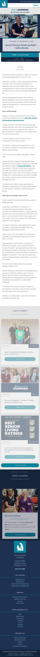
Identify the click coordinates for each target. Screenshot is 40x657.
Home (17, 58)
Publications (20, 618)
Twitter (20, 622)
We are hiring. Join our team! (20, 11)
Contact (20, 644)
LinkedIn (20, 624)
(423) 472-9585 (20, 569)
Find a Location (20, 537)
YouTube (20, 626)
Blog (22, 58)
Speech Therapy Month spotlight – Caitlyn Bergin (20, 60)
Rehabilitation (20, 582)
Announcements (33, 442)
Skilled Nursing (20, 579)
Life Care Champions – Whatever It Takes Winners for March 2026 (19, 401)
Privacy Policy (13, 653)
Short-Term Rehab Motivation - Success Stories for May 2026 (18, 353)
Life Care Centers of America (29, 1)
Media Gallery (20, 616)
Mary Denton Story (20, 640)
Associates (35, 394)
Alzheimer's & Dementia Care (20, 584)
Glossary (20, 601)
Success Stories (34, 346)
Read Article (20, 359)
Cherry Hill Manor (24, 166)
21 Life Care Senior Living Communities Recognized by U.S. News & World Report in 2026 (19, 450)
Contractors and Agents (20, 646)
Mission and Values (20, 638)
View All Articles (20, 465)
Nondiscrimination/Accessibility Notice (21, 655)
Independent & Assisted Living (20, 586)
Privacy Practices (26, 653)
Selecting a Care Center (20, 597)
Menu (36, 5)
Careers (20, 642)
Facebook (20, 620)
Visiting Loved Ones (20, 599)
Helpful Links (20, 603)
